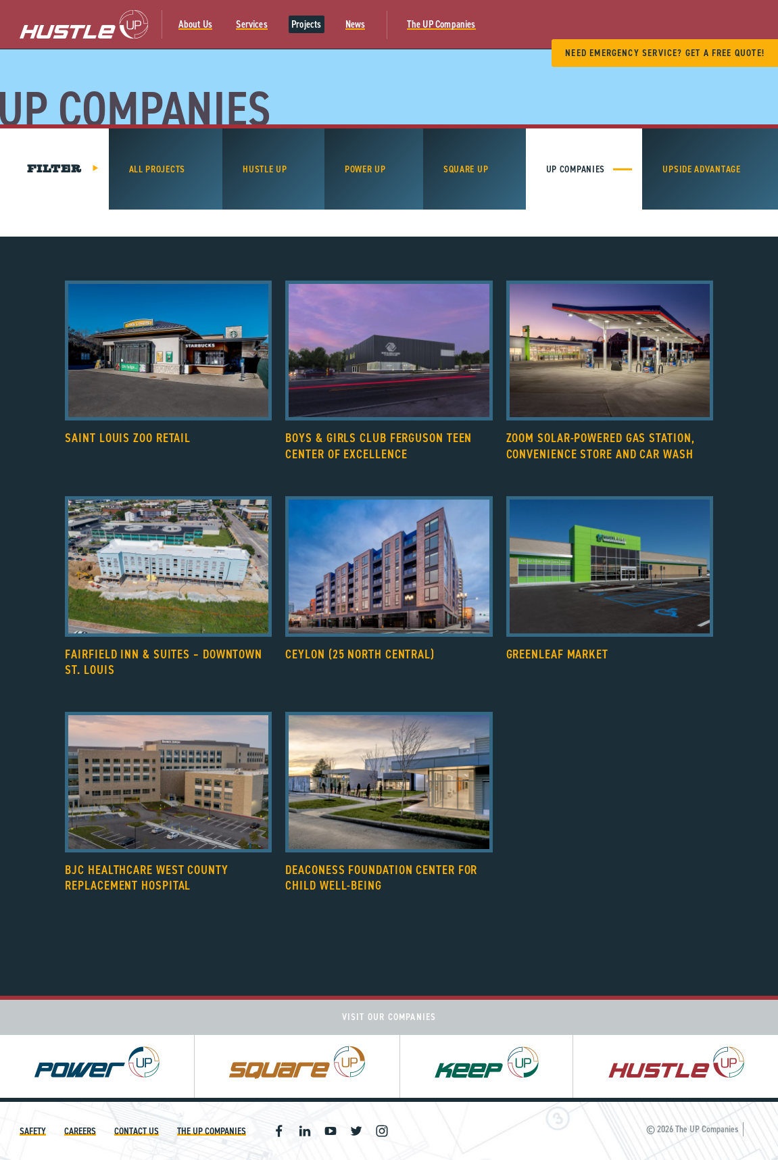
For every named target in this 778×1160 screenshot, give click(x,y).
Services (252, 24)
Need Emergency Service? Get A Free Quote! (664, 53)
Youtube (330, 1131)
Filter (54, 168)
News (355, 24)
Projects (306, 24)
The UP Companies (441, 24)
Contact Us (136, 1131)
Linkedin (305, 1131)
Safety (33, 1131)
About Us (195, 24)
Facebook (279, 1131)
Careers (80, 1131)
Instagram (382, 1131)
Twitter (356, 1131)
